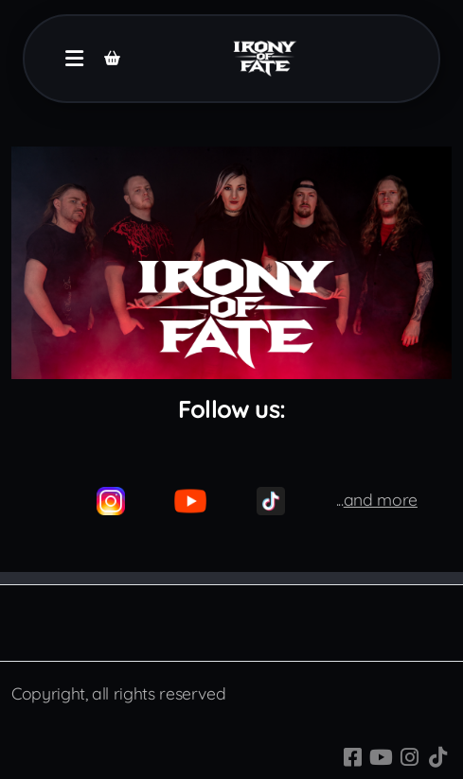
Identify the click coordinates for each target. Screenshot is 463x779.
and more (381, 499)
